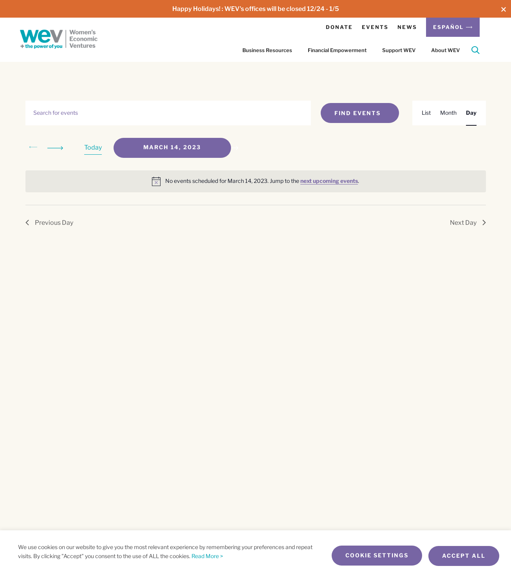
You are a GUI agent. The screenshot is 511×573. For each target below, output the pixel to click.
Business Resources (267, 50)
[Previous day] (33, 148)
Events (375, 27)
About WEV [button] (445, 50)
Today (93, 147)
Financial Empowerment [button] (337, 50)
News (407, 27)
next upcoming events (329, 180)
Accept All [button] (464, 556)
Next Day (468, 222)
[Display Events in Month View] (448, 113)
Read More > (207, 556)
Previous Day (49, 222)
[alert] (255, 181)
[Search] (475, 51)
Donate (339, 27)
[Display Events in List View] (426, 113)
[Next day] (56, 148)
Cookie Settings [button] (374, 556)
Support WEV (398, 50)
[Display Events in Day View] (471, 113)
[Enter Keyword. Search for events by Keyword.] (168, 113)
